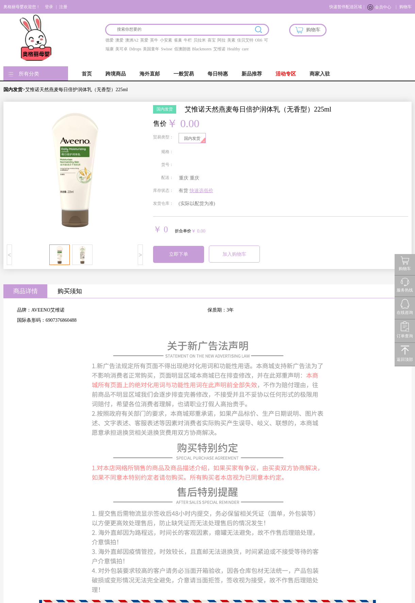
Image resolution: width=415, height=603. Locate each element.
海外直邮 (149, 74)
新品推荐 (252, 74)
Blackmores (202, 49)
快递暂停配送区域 (345, 6)
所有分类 (29, 74)
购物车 (405, 6)
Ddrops (135, 49)
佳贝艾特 (245, 40)
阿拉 (221, 40)
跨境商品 (115, 74)
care (245, 49)
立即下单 (178, 254)
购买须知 (69, 291)
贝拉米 (200, 40)
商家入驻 (320, 74)
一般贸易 (183, 74)
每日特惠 (218, 74)
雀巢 (178, 40)
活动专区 (286, 74)
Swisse (166, 49)
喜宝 (212, 40)
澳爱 (119, 40)
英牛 (154, 40)
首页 (87, 74)
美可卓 (121, 49)
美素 (231, 40)
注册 (63, 6)
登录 (49, 6)
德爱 (109, 40)
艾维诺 (219, 49)
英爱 (144, 40)
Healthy (233, 49)
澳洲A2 (131, 40)
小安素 (166, 40)
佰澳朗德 (182, 49)
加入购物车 (234, 254)
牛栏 (188, 40)
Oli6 (258, 40)
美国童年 (151, 49)
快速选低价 (201, 190)
